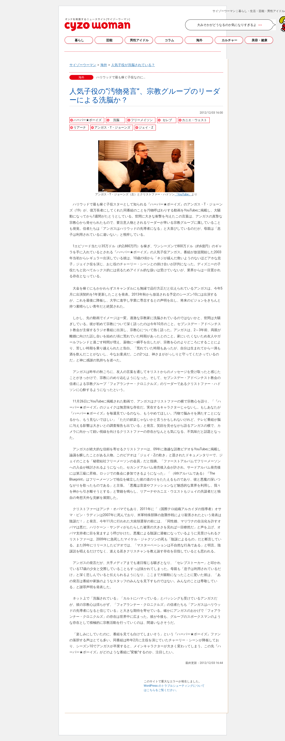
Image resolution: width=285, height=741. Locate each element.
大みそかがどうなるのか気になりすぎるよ (226, 25)
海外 (199, 40)
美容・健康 (259, 40)
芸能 (109, 40)
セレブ (167, 120)
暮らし (79, 40)
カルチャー (229, 40)
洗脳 (116, 120)
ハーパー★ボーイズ (87, 120)
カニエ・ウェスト (194, 120)
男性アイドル (139, 40)
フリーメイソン (142, 120)
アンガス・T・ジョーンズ (112, 127)
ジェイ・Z (146, 127)
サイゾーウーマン (97, 24)
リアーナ (79, 127)
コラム (169, 40)
